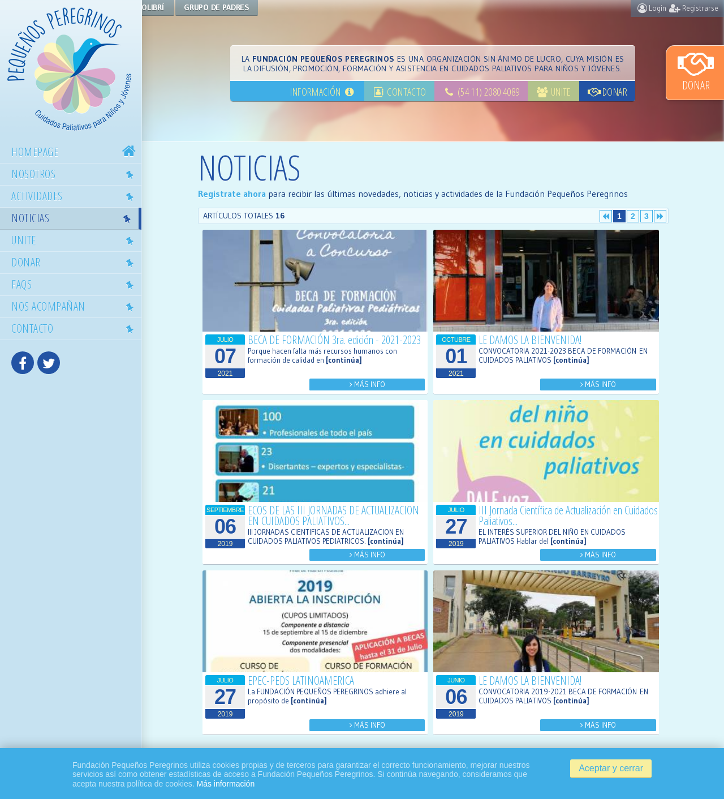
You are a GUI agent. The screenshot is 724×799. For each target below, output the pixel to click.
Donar (696, 71)
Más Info (380, 384)
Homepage (75, 152)
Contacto (75, 328)
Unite (75, 240)
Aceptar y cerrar (611, 768)
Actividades (75, 196)
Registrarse (693, 7)
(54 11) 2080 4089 (480, 91)
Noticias (74, 218)
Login (651, 7)
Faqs (75, 284)
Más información (225, 783)
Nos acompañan (75, 306)
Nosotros (75, 174)
